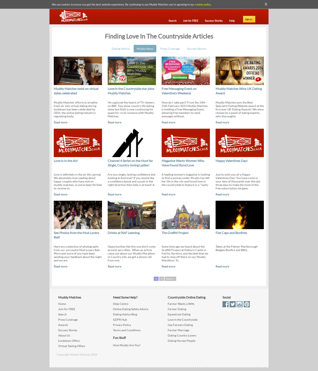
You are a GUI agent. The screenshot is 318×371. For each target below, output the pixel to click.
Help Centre (120, 303)
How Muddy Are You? (127, 345)
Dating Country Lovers (182, 335)
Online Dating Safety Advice (130, 309)
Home (62, 303)
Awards (63, 325)
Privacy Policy (122, 325)
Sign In (248, 19)
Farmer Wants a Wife (181, 303)
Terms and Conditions (127, 330)
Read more (60, 122)
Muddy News (145, 48)
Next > (170, 278)
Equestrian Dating (179, 314)
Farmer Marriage (178, 330)
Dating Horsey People (181, 340)
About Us (64, 335)
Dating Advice (121, 48)
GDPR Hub (120, 319)
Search (62, 314)
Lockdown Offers (69, 340)
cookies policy (203, 4)
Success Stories (196, 48)
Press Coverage (170, 48)
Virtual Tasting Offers (71, 346)
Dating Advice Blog (125, 314)
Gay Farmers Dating (180, 325)
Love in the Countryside (183, 319)
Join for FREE (66, 309)
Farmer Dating (177, 309)
